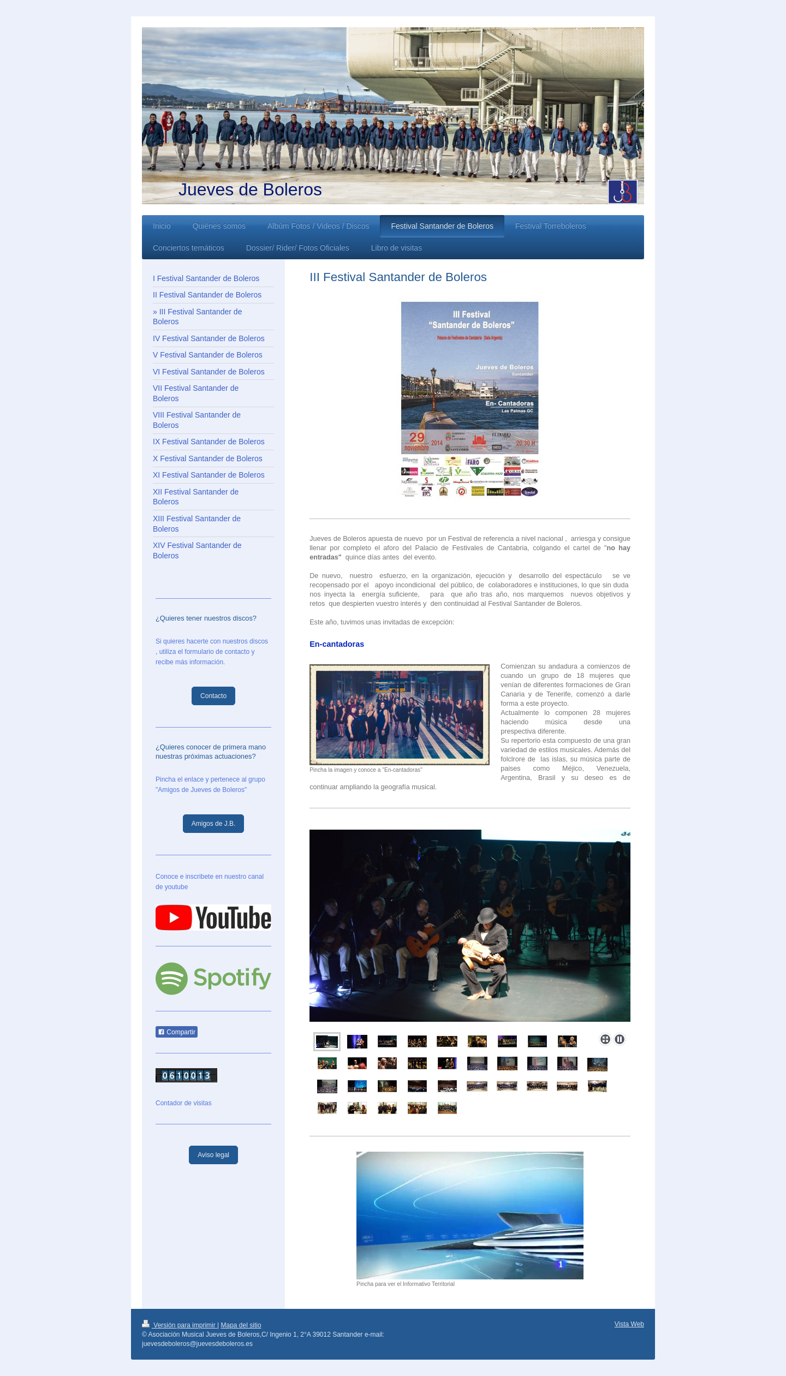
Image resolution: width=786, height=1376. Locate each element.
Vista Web (629, 1324)
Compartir (176, 1032)
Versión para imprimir (179, 1325)
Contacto (213, 696)
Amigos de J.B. (214, 823)
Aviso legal (213, 1155)
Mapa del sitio (241, 1325)
